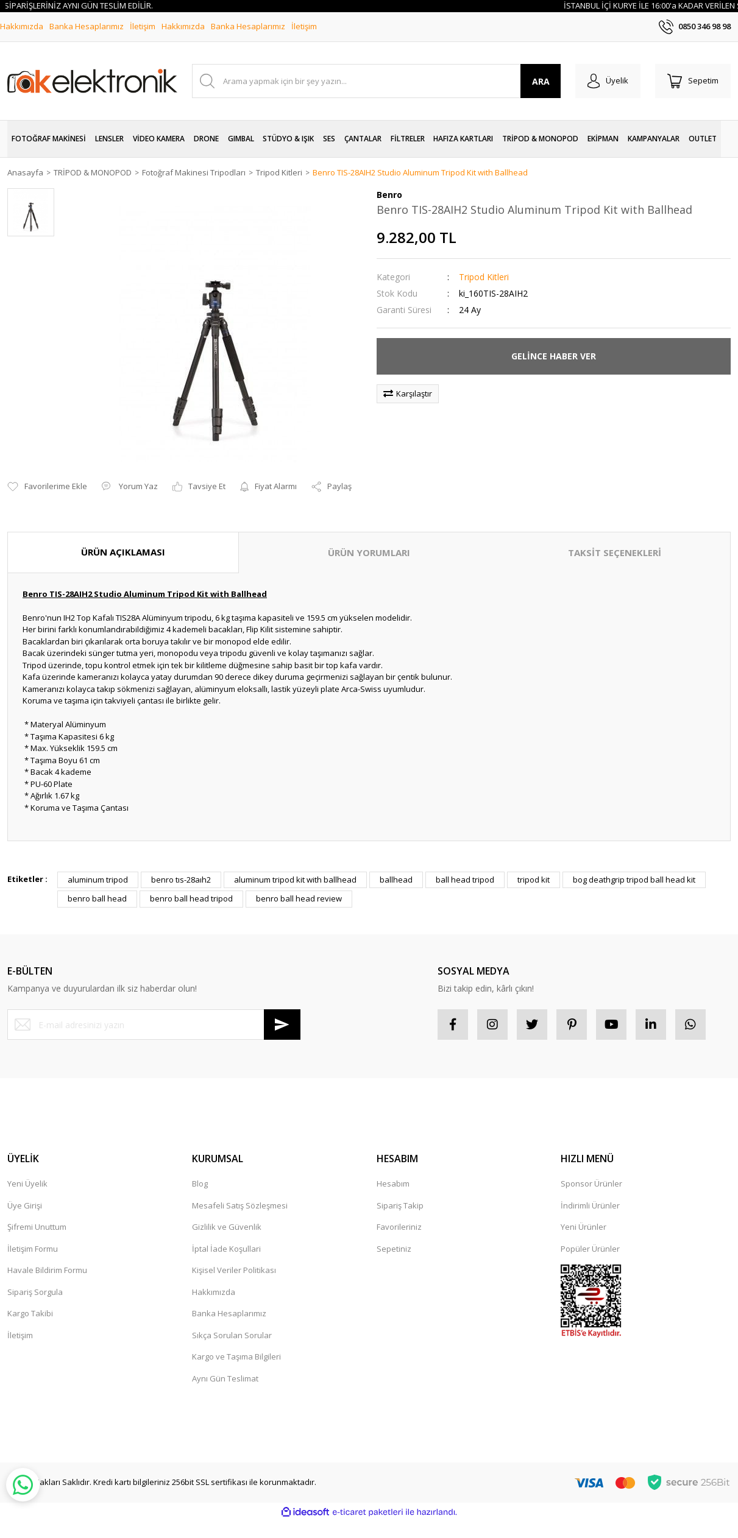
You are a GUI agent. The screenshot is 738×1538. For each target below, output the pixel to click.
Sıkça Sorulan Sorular (232, 1335)
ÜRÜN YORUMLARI (369, 552)
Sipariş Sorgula (35, 1291)
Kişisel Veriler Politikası (234, 1270)
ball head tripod (465, 879)
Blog (200, 1183)
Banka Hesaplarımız (86, 26)
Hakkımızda (21, 26)
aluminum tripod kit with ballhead (295, 879)
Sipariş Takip (400, 1205)
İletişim (142, 26)
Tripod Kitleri (484, 277)
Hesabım (393, 1183)
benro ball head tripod (191, 898)
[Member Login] (607, 81)
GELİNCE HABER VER (553, 356)
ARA (541, 81)
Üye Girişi (24, 1205)
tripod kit (533, 879)
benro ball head (97, 898)
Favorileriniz (399, 1226)
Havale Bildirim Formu (47, 1270)
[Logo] (92, 81)
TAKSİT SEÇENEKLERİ (614, 552)
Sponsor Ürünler (591, 1183)
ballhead (396, 879)
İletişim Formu (32, 1248)
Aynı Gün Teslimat (225, 1378)
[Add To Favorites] (47, 487)
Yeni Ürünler (583, 1226)
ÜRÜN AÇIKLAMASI (123, 552)
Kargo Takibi (30, 1313)
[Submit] (282, 1024)
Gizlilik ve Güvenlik (226, 1226)
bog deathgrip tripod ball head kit (634, 879)
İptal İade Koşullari (226, 1248)
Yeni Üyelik (27, 1183)
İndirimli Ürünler (590, 1205)
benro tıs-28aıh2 (181, 879)
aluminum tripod (98, 879)
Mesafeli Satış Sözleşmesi (240, 1205)
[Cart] (693, 81)
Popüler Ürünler (590, 1248)
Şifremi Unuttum (36, 1226)
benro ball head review (299, 898)
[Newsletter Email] (153, 1024)
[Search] (376, 81)
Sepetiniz (394, 1248)
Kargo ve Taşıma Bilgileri (236, 1356)
